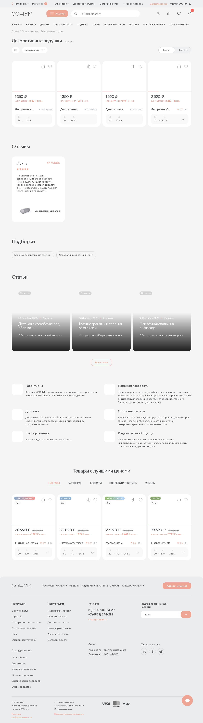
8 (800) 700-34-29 (180, 3)
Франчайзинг (19, 657)
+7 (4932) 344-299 (100, 614)
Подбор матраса (133, 3)
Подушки (82, 24)
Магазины (37, 3)
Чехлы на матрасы (114, 24)
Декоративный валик (160, 109)
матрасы (17, 24)
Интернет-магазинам (24, 669)
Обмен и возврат (58, 616)
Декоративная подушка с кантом (70, 109)
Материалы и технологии (26, 622)
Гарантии (17, 616)
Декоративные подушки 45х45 (76, 255)
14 (140, 543)
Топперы (134, 24)
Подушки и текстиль (123, 483)
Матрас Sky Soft (160, 543)
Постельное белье (154, 24)
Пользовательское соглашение (69, 714)
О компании (61, 3)
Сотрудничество (109, 3)
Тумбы (96, 24)
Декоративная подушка (23, 109)
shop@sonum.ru (97, 619)
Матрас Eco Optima (26, 543)
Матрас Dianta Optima (114, 543)
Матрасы (54, 483)
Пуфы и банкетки (179, 24)
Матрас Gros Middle (71, 543)
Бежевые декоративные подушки (32, 255)
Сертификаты (20, 610)
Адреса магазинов (177, 585)
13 (50, 543)
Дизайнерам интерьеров (26, 680)
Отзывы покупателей (24, 639)
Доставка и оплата (84, 3)
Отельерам (18, 663)
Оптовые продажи (22, 675)
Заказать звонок (158, 3)
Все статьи (101, 362)
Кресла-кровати (63, 24)
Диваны (44, 24)
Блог (14, 634)
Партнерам (75, 483)
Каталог (57, 14)
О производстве (21, 686)
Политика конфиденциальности (22, 715)
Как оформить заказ (59, 628)
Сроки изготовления (24, 628)
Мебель (150, 483)
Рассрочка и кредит (59, 610)
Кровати (31, 24)
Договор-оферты (58, 639)
